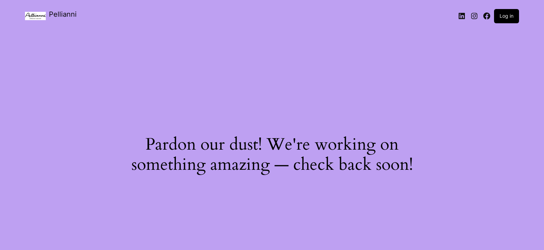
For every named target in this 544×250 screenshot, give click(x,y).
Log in (506, 16)
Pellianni (63, 14)
